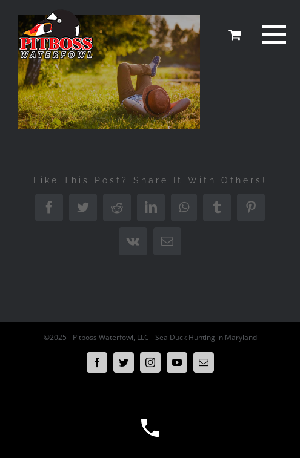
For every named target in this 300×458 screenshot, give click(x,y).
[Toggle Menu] (272, 34)
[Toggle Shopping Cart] (234, 34)
